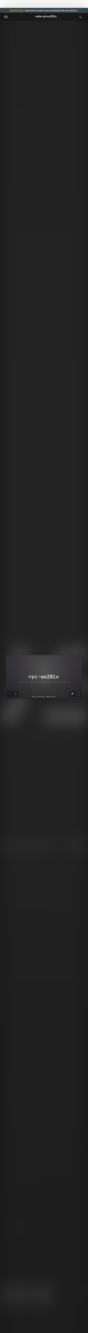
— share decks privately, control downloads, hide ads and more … (44, 10)
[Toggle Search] (80, 17)
